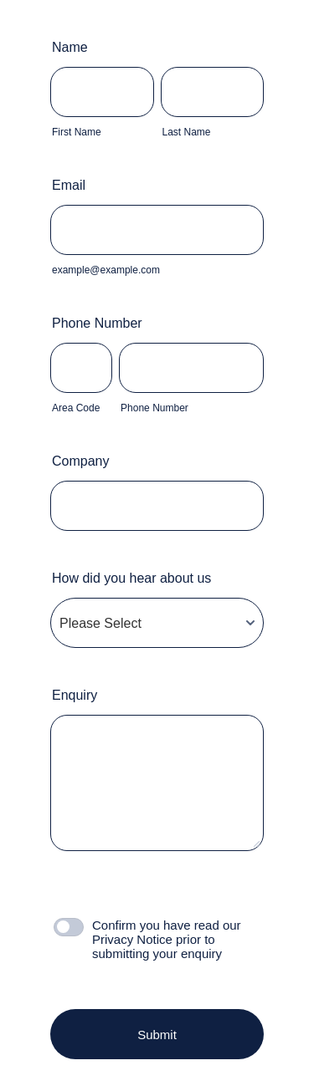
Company (80, 461)
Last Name (186, 132)
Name (74, 47)
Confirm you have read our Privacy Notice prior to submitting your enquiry (166, 939)
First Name (76, 132)
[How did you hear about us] (157, 623)
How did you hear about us (131, 578)
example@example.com (106, 270)
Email (73, 185)
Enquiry (74, 695)
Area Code (76, 408)
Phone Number (101, 323)
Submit (157, 1034)
